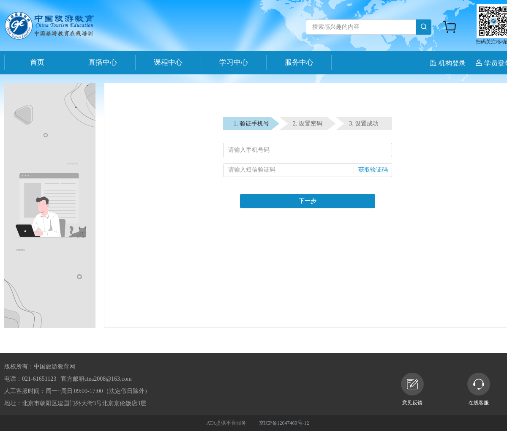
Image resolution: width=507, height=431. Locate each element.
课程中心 (168, 62)
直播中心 (102, 62)
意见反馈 (412, 389)
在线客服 (478, 389)
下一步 (307, 201)
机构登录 (448, 63)
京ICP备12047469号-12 (284, 423)
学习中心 (233, 62)
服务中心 (299, 62)
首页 (37, 62)
